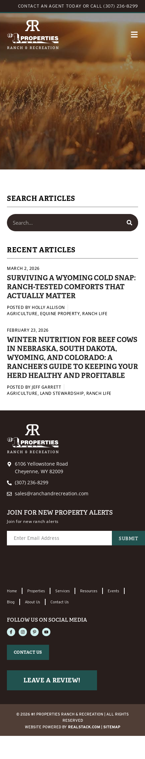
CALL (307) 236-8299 (114, 6)
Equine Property (60, 314)
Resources (88, 590)
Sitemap (111, 726)
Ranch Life (94, 314)
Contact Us (59, 602)
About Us (32, 602)
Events (113, 590)
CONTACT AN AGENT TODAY (49, 6)
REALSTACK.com (84, 726)
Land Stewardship (62, 393)
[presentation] (59, 567)
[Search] (129, 222)
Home (12, 590)
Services (62, 590)
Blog (10, 602)
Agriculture (22, 314)
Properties (36, 590)
